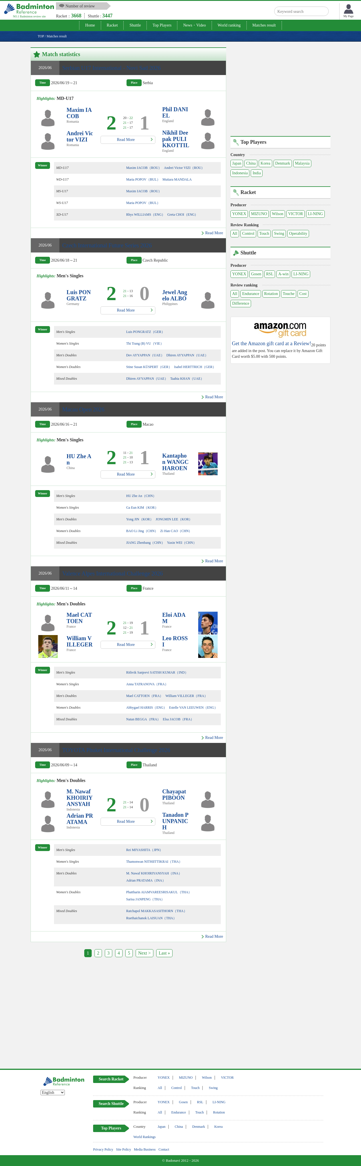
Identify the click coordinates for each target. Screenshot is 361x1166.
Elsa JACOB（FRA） (178, 719)
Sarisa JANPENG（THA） (145, 899)
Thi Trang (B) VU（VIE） (145, 343)
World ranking (229, 25)
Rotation (271, 294)
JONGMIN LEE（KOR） (174, 519)
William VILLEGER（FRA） (186, 696)
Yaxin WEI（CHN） (181, 543)
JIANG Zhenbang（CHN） (145, 543)
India (256, 173)
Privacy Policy (103, 1149)
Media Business (145, 1149)
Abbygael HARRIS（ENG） (146, 708)
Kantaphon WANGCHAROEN (175, 461)
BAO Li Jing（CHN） (142, 531)
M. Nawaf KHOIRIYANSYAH (80, 797)
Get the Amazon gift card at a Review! (271, 343)
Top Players (162, 25)
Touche (288, 294)
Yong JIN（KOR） (139, 519)
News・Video (194, 25)
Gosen (256, 274)
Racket (112, 25)
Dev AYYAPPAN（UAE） (145, 355)
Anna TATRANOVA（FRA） (147, 684)
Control (248, 233)
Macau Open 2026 (83, 409)
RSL (270, 274)
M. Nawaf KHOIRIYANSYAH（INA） (154, 873)
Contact (164, 1149)
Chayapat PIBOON (174, 794)
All (234, 233)
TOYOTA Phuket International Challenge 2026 (116, 750)
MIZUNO (259, 214)
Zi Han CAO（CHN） (176, 531)
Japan (236, 163)
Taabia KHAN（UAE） (187, 379)
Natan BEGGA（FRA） (143, 719)
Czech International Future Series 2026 (107, 245)
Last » (164, 953)
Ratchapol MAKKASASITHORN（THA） (156, 911)
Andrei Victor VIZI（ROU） (184, 168)
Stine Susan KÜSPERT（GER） (149, 367)
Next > (144, 953)
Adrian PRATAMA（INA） (146, 880)
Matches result (264, 25)
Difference (240, 303)
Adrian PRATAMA (80, 819)
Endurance (250, 294)
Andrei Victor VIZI (80, 136)
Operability (298, 233)
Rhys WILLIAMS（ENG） (145, 215)
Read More (126, 140)
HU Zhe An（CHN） (141, 496)
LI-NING (315, 214)
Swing (279, 233)
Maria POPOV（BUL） (143, 179)
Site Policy (123, 1149)
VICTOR (295, 214)
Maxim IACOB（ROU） (144, 168)
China (251, 163)
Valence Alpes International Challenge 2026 (112, 573)
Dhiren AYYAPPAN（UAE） (187, 355)
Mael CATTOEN (79, 618)
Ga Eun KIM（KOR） (142, 508)
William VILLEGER (80, 641)
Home (90, 25)
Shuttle (135, 25)
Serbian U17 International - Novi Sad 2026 (111, 68)
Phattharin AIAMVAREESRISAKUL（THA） (159, 892)
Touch (264, 233)
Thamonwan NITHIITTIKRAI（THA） (154, 862)
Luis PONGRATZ (79, 295)
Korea (265, 163)
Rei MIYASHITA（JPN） (144, 850)
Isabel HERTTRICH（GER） (195, 367)
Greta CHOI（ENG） (182, 215)
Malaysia (302, 163)
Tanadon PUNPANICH (175, 821)
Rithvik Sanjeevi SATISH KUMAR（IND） (157, 672)
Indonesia (240, 173)
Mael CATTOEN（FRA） (144, 696)
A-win (283, 274)
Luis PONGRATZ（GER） (145, 332)
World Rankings (144, 1137)
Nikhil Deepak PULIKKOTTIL (175, 139)
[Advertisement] (79, 1014)
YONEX (239, 214)
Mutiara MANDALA (177, 179)
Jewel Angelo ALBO (174, 295)
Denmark (282, 163)
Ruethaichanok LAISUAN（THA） (151, 918)
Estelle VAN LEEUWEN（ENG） (193, 708)
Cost (303, 294)
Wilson (277, 214)
